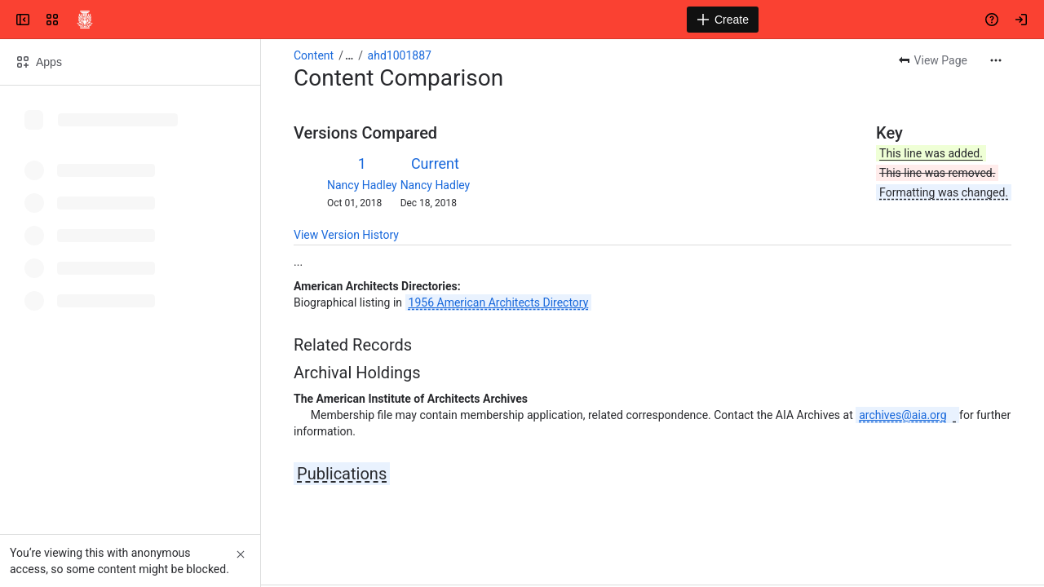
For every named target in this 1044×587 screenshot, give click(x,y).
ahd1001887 (399, 55)
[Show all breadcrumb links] (349, 55)
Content (314, 55)
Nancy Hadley (362, 185)
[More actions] (995, 60)
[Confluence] (85, 20)
